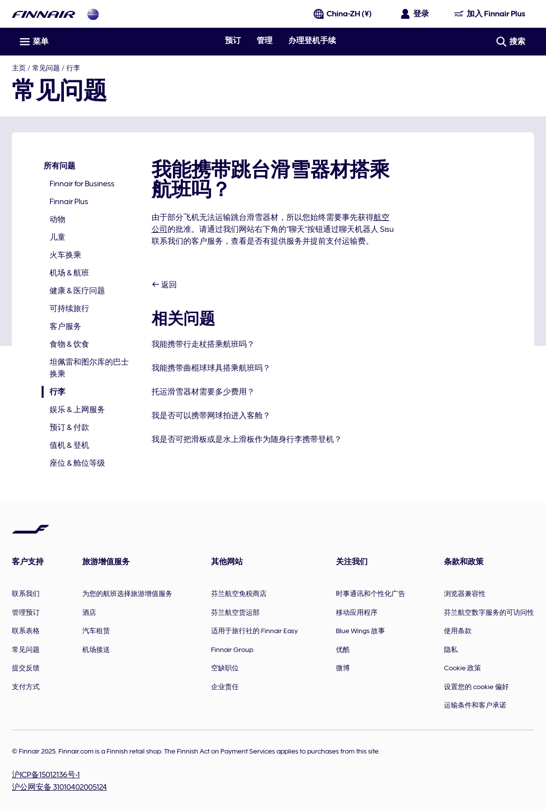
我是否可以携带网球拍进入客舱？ (211, 415)
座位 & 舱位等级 (77, 463)
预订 (233, 40)
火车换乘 (65, 255)
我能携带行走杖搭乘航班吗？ (203, 344)
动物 (57, 219)
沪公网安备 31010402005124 (59, 787)
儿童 (57, 237)
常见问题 (46, 68)
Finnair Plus (69, 201)
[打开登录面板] (415, 14)
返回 (164, 284)
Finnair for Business (82, 183)
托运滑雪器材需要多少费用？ (203, 391)
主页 (19, 68)
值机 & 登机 (69, 445)
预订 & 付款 (69, 427)
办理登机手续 (312, 40)
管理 (265, 40)
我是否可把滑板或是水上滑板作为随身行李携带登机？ (247, 439)
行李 (73, 68)
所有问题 (59, 166)
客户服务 (65, 326)
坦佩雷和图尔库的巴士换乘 (89, 368)
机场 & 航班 (69, 273)
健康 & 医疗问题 (77, 290)
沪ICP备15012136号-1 (46, 774)
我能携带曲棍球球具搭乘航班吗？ (211, 368)
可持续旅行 (69, 308)
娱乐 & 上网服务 (77, 409)
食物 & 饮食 (69, 344)
